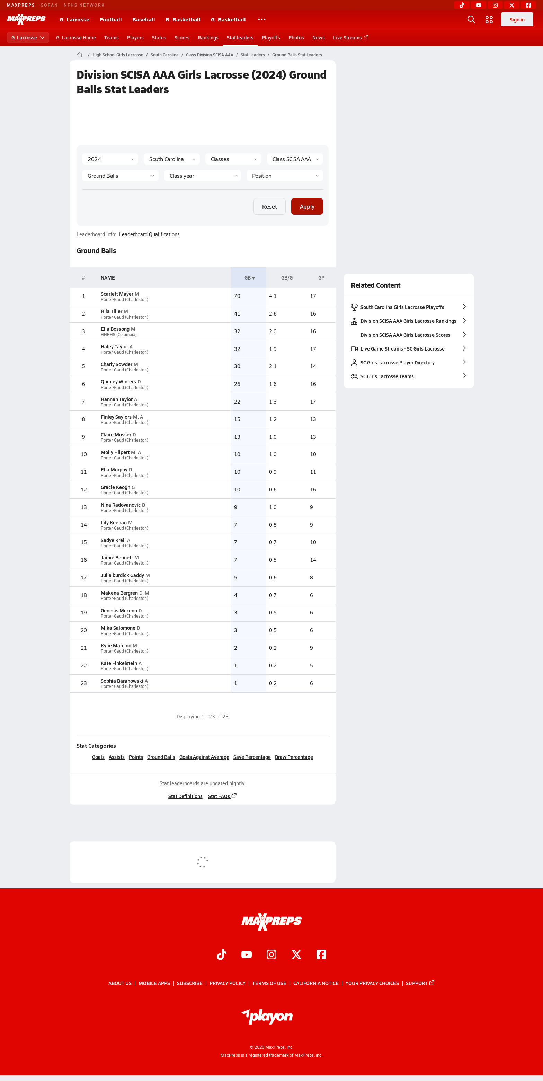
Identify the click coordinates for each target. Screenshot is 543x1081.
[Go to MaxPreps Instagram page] (271, 955)
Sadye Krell (112, 540)
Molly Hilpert (114, 452)
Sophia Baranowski (121, 680)
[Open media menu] (489, 19)
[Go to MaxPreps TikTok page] (221, 955)
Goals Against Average (204, 757)
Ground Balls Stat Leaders (297, 54)
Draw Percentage (294, 757)
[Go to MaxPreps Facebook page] (321, 955)
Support (420, 983)
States (159, 37)
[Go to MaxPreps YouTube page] (246, 955)
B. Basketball (183, 19)
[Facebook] (528, 5)
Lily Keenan (113, 522)
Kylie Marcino (115, 645)
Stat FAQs (222, 796)
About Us (120, 983)
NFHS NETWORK (84, 5)
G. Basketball (228, 19)
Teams (111, 37)
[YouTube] (478, 5)
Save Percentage (252, 757)
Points (136, 757)
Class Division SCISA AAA (209, 54)
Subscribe (190, 983)
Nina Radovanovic (120, 504)
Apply (307, 206)
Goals (98, 757)
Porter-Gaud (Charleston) (124, 299)
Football (111, 19)
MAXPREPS (21, 5)
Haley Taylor (114, 346)
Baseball (143, 19)
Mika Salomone (117, 627)
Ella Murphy (113, 469)
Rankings (208, 37)
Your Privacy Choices (372, 983)
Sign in (517, 19)
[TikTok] (462, 5)
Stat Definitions (185, 796)
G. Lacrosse (74, 19)
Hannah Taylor (116, 399)
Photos (296, 37)
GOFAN (49, 5)
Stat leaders (240, 37)
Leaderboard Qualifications (149, 234)
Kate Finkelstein (118, 662)
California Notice (316, 983)
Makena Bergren (118, 592)
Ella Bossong (114, 328)
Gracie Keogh (115, 487)
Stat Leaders (253, 54)
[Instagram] (495, 5)
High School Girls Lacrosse (117, 54)
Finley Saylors (115, 416)
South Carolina (165, 54)
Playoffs (271, 37)
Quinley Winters (118, 381)
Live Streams (349, 37)
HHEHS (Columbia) (118, 334)
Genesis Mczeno (118, 610)
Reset (269, 206)
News (318, 37)
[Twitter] (511, 5)
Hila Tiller (111, 311)
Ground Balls (161, 757)
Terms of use (269, 983)
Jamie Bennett (116, 557)
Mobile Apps (154, 983)
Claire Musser (115, 434)
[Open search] (471, 19)
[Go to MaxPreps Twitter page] (296, 955)
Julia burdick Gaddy (122, 574)
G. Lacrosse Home (76, 37)
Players (135, 37)
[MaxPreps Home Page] (80, 54)
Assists (117, 757)
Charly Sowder (116, 364)
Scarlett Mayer (116, 293)
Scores (182, 37)
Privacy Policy (228, 983)
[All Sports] (262, 19)
